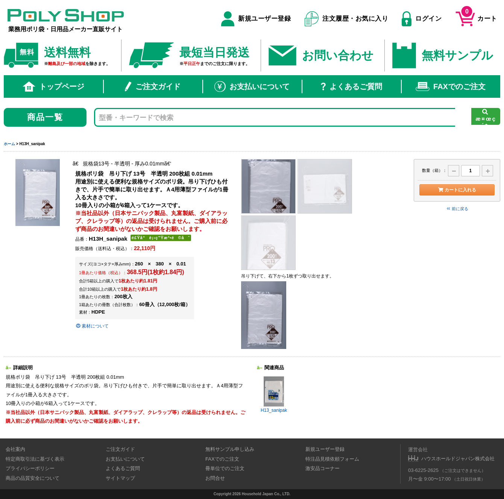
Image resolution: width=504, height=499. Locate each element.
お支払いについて (252, 86)
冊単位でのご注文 (224, 468)
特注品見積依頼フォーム (332, 459)
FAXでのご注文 (451, 86)
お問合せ (215, 478)
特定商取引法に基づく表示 (35, 459)
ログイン (422, 18)
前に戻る (457, 208)
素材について (92, 326)
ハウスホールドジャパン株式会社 (458, 458)
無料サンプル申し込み (229, 449)
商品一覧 (45, 117)
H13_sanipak (274, 394)
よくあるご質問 (351, 86)
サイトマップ (120, 478)
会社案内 (15, 449)
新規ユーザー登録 (256, 18)
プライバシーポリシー (30, 468)
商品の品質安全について (32, 478)
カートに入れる (457, 190)
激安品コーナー (322, 468)
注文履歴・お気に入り (347, 18)
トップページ (53, 86)
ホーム (9, 144)
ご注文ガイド (153, 86)
